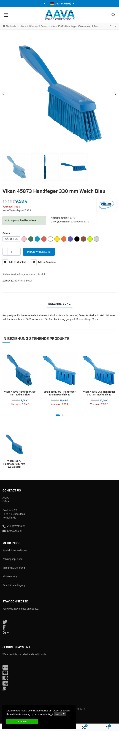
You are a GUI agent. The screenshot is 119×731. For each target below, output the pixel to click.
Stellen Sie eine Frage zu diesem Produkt (24, 274)
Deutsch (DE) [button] (60, 3)
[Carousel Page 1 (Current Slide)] (58, 415)
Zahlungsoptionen (12, 559)
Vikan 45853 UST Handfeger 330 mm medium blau (99, 393)
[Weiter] (115, 26)
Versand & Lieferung (13, 567)
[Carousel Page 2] (62, 415)
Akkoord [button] (22, 721)
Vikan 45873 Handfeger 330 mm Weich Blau (14, 463)
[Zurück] (110, 26)
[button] (45, 3)
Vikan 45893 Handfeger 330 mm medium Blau (20, 393)
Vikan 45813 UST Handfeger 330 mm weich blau (59, 393)
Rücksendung (10, 576)
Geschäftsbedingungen (15, 585)
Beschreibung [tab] (59, 303)
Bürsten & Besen (23, 280)
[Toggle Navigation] (5, 15)
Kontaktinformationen (14, 550)
